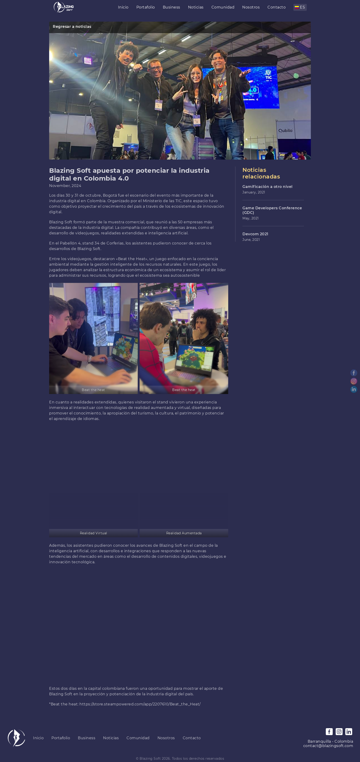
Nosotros (251, 7)
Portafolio (145, 7)
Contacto (276, 7)
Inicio (123, 7)
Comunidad (223, 7)
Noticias (196, 7)
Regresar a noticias (72, 26)
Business (171, 7)
